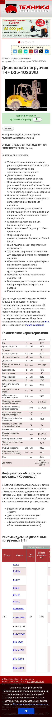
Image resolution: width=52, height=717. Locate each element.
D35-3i (16, 564)
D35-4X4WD (18, 668)
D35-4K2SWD (19, 617)
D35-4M (16, 595)
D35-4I (16, 588)
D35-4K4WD (18, 659)
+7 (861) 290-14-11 (35, 681)
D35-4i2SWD (18, 608)
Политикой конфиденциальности (30, 704)
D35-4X (16, 602)
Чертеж (8, 128)
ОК (25, 711)
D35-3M (16, 571)
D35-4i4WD (18, 642)
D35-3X (16, 580)
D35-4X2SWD (19, 634)
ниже (46, 321)
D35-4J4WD (18, 650)
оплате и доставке (34, 325)
